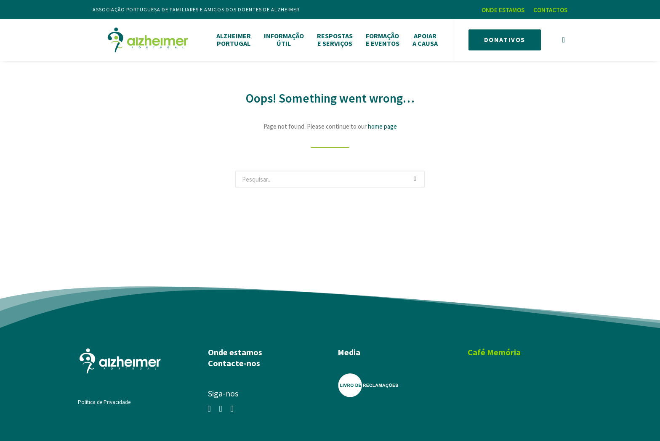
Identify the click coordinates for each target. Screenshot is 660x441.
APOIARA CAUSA (425, 38)
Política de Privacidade (104, 399)
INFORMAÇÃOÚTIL (284, 38)
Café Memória (494, 349)
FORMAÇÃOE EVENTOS (382, 38)
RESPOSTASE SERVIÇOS (335, 38)
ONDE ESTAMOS (503, 10)
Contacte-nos (234, 360)
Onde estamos (235, 349)
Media (349, 349)
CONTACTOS (550, 10)
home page (382, 123)
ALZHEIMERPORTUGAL (233, 38)
